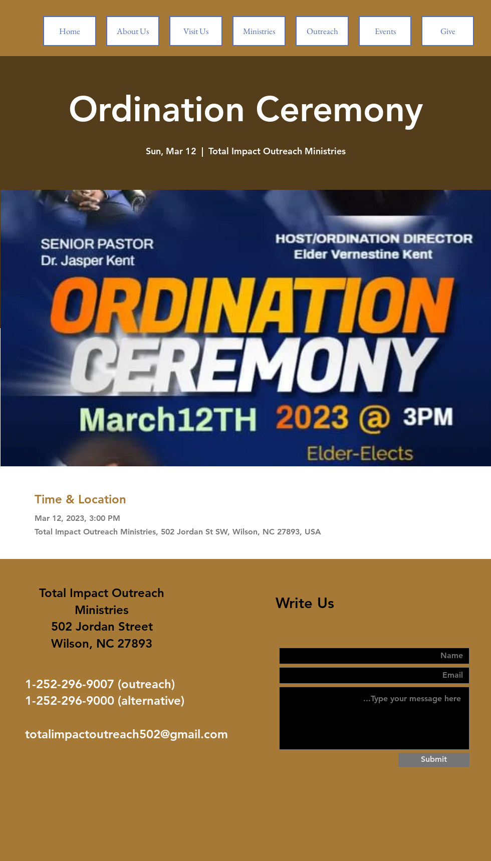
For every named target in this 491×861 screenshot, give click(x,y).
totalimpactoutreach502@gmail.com (126, 734)
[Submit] (433, 760)
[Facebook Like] (97, 781)
